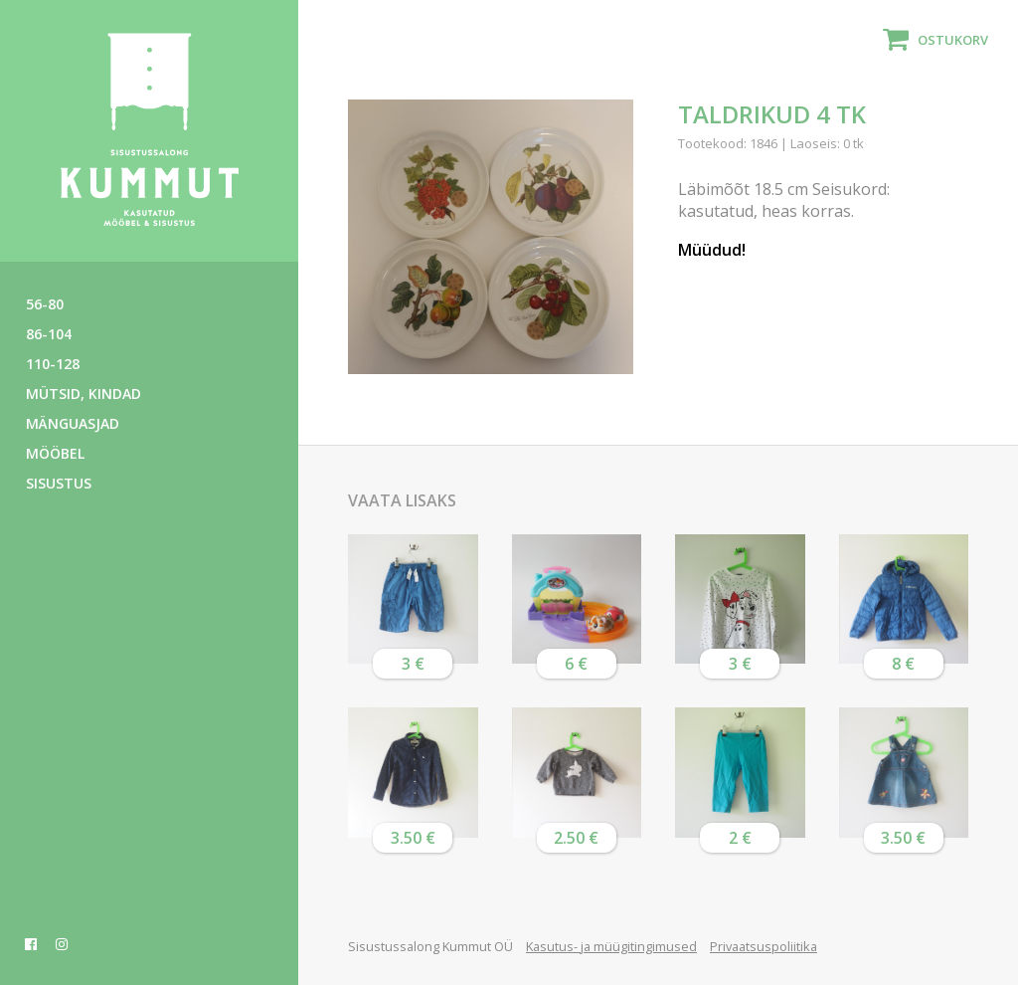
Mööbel (55, 453)
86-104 (49, 333)
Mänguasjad (72, 423)
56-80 (45, 304)
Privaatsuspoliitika (763, 946)
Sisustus (58, 483)
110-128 (53, 363)
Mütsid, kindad (83, 393)
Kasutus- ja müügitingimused (611, 946)
